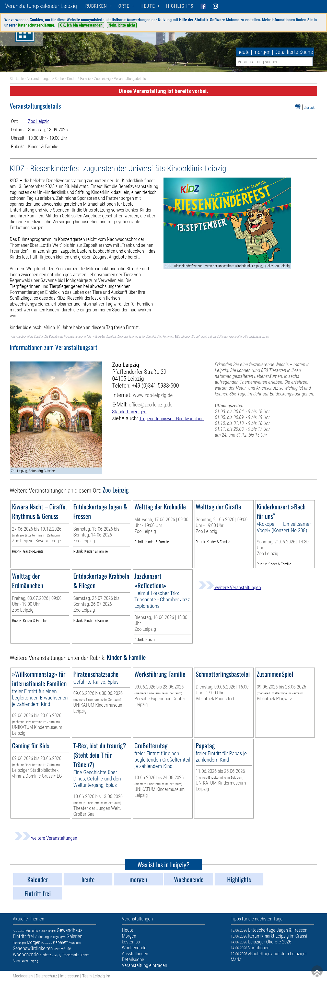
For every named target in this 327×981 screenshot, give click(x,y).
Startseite (17, 78)
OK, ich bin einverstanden (81, 25)
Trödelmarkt (70, 955)
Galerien (74, 936)
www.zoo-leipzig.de (153, 395)
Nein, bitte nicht (122, 25)
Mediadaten (23, 975)
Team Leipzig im (96, 975)
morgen (262, 52)
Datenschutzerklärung (36, 25)
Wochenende (26, 954)
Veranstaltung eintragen (144, 965)
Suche (59, 78)
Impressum (69, 975)
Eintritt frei (23, 936)
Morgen (33, 942)
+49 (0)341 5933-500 (155, 385)
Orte (123, 6)
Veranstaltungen (39, 78)
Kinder (44, 955)
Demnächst (19, 931)
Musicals (32, 931)
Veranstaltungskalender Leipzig (41, 6)
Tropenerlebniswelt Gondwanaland (171, 419)
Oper (57, 949)
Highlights (179, 6)
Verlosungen (43, 937)
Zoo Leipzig (102, 78)
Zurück (309, 107)
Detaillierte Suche (293, 52)
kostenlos (131, 942)
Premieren (46, 943)
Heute (66, 948)
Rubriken (96, 6)
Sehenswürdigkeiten (33, 948)
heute (243, 52)
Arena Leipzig (29, 961)
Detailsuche (133, 959)
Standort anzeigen (129, 412)
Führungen (19, 943)
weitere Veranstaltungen (229, 587)
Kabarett (60, 942)
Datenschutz (46, 975)
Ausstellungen (47, 931)
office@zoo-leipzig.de (150, 404)
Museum (75, 943)
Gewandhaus (70, 930)
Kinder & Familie (79, 78)
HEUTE (148, 6)
